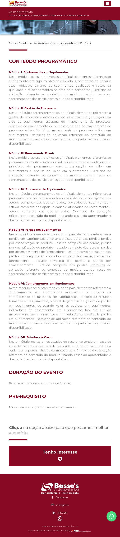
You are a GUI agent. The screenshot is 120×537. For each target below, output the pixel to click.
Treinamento (24, 15)
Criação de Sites (36, 530)
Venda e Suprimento (78, 15)
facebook (60, 497)
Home (12, 15)
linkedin (60, 512)
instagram (60, 505)
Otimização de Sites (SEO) (57, 530)
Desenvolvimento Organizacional (50, 15)
